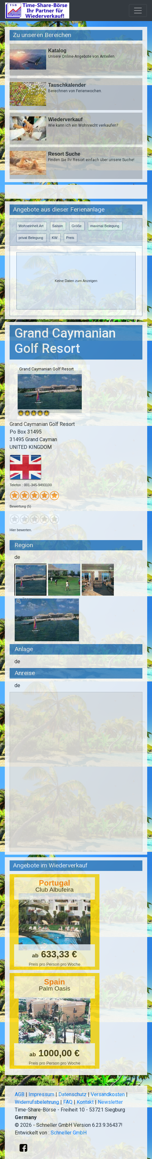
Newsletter (110, 1102)
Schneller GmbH (69, 1133)
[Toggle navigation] (138, 10)
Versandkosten (108, 1094)
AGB (19, 1094)
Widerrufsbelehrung (37, 1102)
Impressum (41, 1094)
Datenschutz (72, 1094)
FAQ (67, 1102)
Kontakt (85, 1102)
